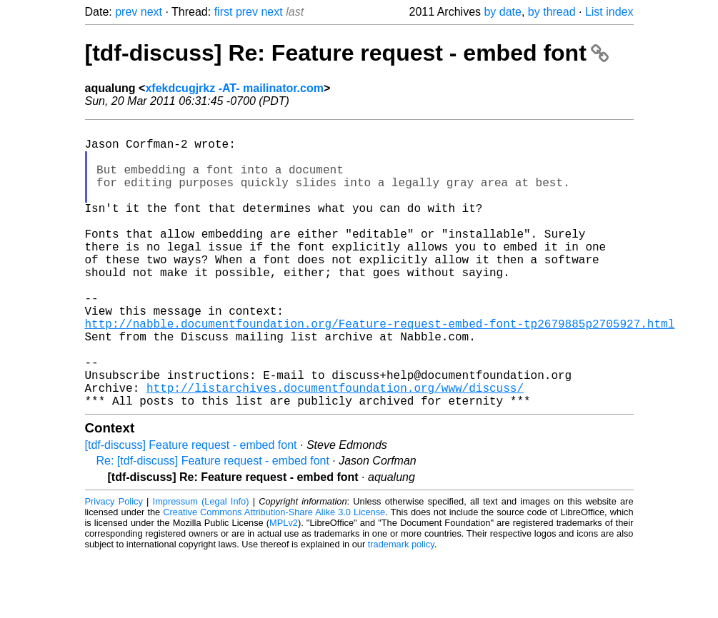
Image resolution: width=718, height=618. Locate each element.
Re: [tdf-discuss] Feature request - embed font (212, 523)
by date (502, 12)
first (223, 12)
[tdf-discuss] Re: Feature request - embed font (347, 53)
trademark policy (401, 607)
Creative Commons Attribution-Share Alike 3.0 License (274, 574)
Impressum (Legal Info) (201, 564)
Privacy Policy (114, 564)
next (151, 12)
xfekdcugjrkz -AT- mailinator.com (234, 88)
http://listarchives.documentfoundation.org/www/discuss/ (335, 447)
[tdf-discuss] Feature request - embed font (191, 508)
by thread (552, 12)
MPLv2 (283, 585)
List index (609, 12)
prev (126, 12)
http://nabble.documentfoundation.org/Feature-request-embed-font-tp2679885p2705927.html (380, 369)
